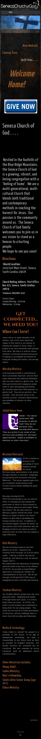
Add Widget (34, 720)
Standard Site (20, 731)
